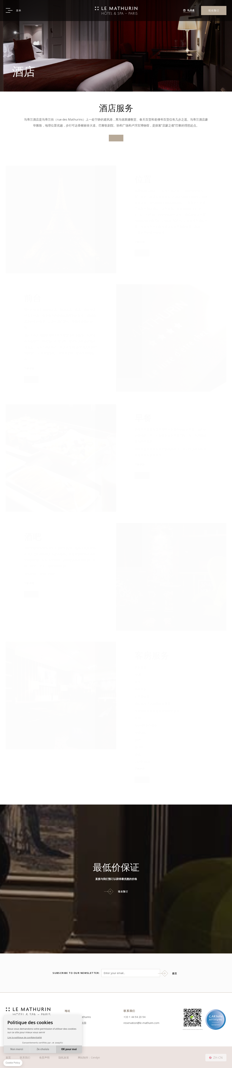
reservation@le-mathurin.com (141, 1022)
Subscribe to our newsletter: (76, 972)
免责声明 (44, 1057)
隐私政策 (64, 1057)
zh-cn (218, 1057)
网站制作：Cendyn (89, 1057)
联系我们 (25, 1057)
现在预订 (213, 10)
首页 (8, 1057)
